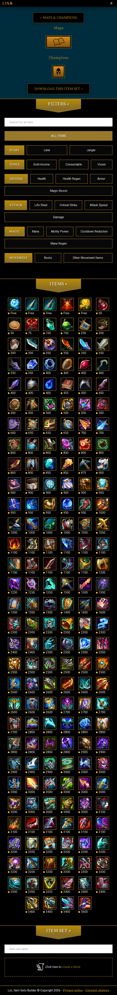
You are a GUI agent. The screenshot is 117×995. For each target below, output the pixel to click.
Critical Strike (68, 205)
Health (42, 179)
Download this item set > (58, 89)
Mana (35, 231)
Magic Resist (58, 191)
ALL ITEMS (58, 136)
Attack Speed (98, 205)
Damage (58, 217)
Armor (101, 179)
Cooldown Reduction (94, 231)
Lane (47, 150)
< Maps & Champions (58, 18)
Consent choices (97, 990)
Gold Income (41, 164)
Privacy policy (73, 990)
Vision (102, 164)
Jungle (91, 150)
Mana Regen (58, 243)
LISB (7, 3)
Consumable (74, 164)
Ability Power (60, 231)
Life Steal (40, 205)
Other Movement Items (88, 258)
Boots (48, 258)
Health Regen (71, 179)
